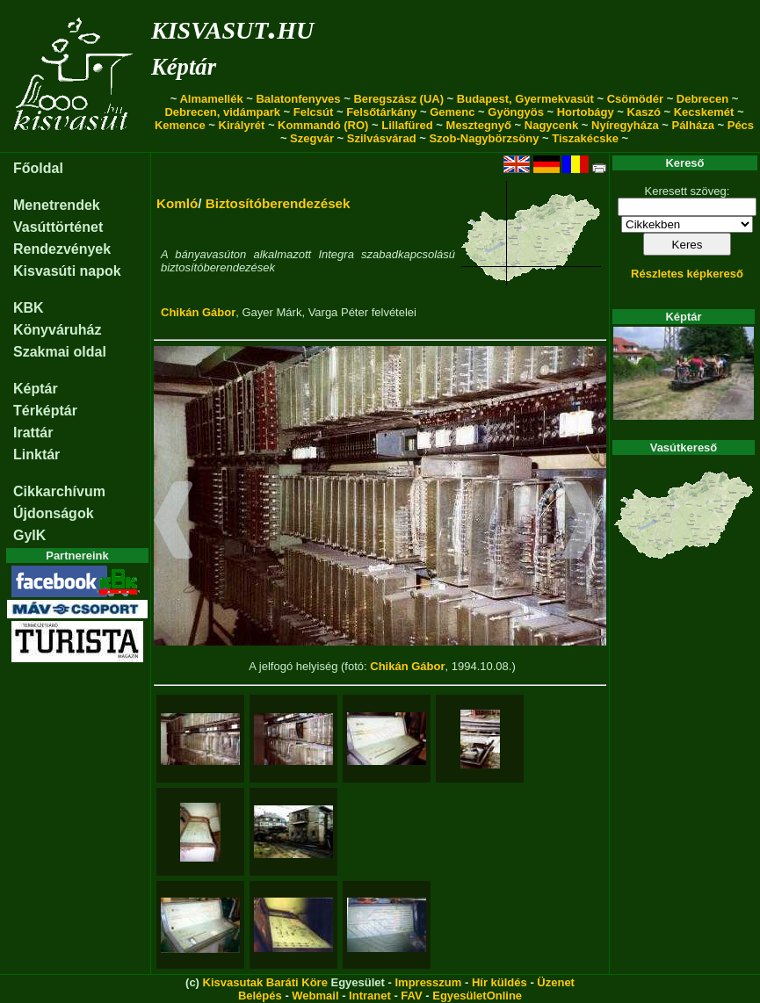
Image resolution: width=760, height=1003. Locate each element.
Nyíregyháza (625, 125)
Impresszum (427, 982)
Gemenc (452, 112)
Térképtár (45, 410)
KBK (28, 307)
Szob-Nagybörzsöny (484, 138)
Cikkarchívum (59, 491)
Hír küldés (499, 982)
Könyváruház (57, 329)
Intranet (370, 995)
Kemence (180, 125)
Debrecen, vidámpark (222, 112)
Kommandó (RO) (323, 125)
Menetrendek (56, 205)
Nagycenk (551, 125)
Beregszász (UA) (398, 98)
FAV (411, 995)
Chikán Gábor (198, 312)
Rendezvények (62, 249)
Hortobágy (585, 112)
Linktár (36, 454)
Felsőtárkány (381, 112)
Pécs (740, 125)
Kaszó (644, 112)
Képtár (183, 67)
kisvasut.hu (232, 27)
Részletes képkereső (687, 273)
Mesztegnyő (478, 125)
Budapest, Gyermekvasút (525, 98)
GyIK (29, 535)
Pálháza (692, 125)
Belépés (260, 995)
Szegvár (312, 138)
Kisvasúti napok (67, 270)
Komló (177, 203)
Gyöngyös (516, 112)
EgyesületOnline (477, 995)
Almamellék (210, 98)
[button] (173, 522)
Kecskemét (704, 112)
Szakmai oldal (59, 351)
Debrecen (702, 98)
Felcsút (313, 112)
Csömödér (635, 98)
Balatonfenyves (298, 98)
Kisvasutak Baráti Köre (265, 982)
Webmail (315, 995)
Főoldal (38, 168)
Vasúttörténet (58, 227)
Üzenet (556, 982)
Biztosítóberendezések (278, 203)
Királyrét (242, 125)
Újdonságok (53, 513)
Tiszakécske (585, 138)
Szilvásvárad (381, 138)
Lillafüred (407, 125)
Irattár (33, 432)
